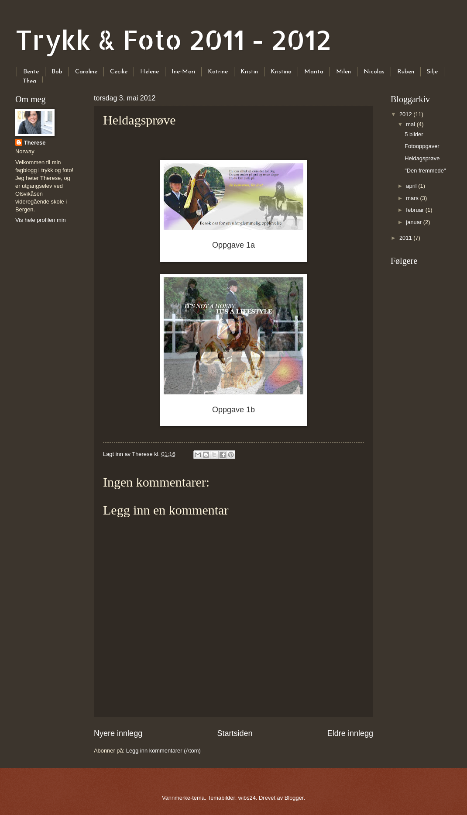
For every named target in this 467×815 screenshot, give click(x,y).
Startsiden (234, 733)
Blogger (294, 797)
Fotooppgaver (422, 146)
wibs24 (247, 797)
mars (413, 198)
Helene (149, 72)
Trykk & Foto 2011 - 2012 (173, 39)
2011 (406, 238)
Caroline (86, 72)
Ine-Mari (183, 72)
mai (411, 124)
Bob (57, 72)
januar (414, 222)
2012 (406, 114)
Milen (343, 72)
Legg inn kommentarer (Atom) (163, 750)
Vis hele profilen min (40, 220)
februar (415, 210)
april (412, 186)
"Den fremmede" (425, 170)
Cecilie (118, 72)
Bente (31, 72)
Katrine (218, 72)
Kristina (281, 72)
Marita (313, 72)
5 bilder (414, 134)
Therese (34, 142)
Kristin (249, 72)
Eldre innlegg (350, 733)
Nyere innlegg (118, 733)
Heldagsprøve (422, 158)
